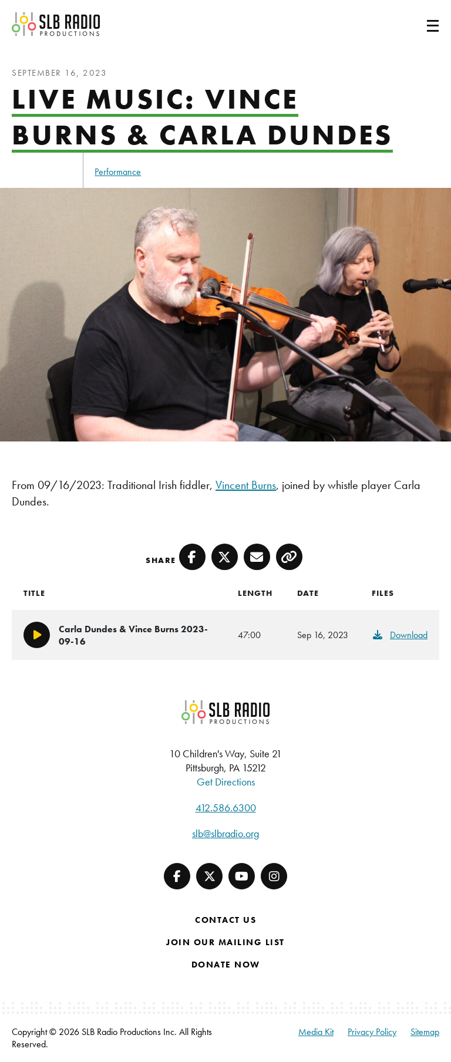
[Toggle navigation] (419, 24)
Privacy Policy (372, 1032)
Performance (118, 172)
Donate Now (225, 964)
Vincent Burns (246, 485)
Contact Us (225, 920)
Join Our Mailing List (225, 942)
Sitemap (424, 1032)
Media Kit (316, 1032)
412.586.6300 (226, 807)
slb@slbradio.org (225, 833)
